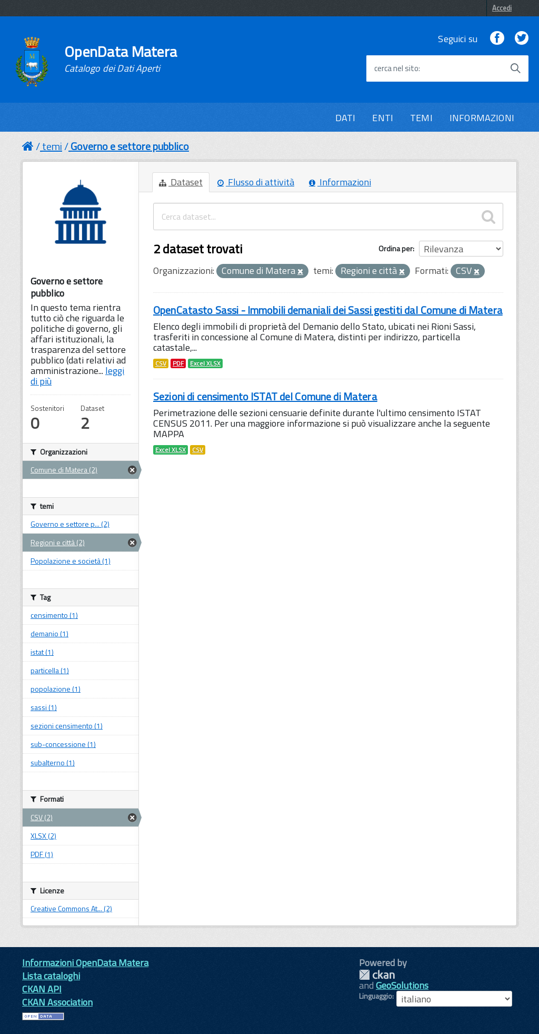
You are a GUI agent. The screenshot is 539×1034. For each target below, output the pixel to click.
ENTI (382, 118)
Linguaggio (375, 996)
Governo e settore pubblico (130, 146)
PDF (178, 363)
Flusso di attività (255, 182)
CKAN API (42, 989)
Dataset (181, 182)
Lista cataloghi (51, 976)
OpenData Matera (120, 59)
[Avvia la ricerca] (515, 68)
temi (52, 146)
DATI (345, 118)
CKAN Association (57, 1002)
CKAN (377, 974)
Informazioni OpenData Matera (85, 963)
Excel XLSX (205, 363)
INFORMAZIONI (482, 118)
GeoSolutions (402, 985)
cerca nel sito (396, 68)
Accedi (502, 8)
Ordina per (395, 248)
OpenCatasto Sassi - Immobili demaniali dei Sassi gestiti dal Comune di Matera (328, 310)
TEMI (421, 118)
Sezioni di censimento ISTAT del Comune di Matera (265, 396)
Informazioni (340, 182)
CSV (160, 363)
